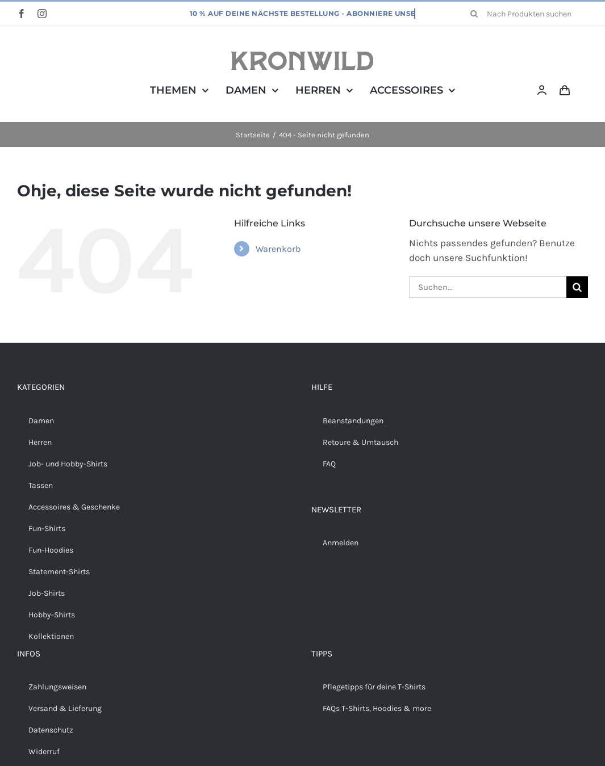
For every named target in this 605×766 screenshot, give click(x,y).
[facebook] (21, 13)
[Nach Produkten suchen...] (525, 14)
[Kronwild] (302, 56)
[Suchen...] (487, 287)
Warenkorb (278, 248)
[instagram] (42, 13)
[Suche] (474, 14)
